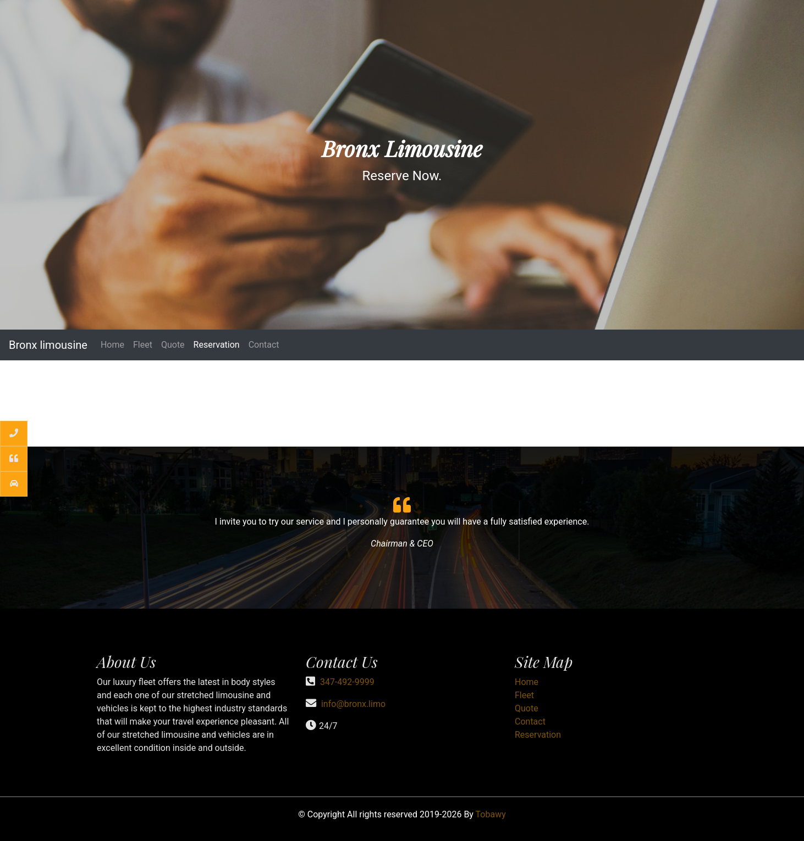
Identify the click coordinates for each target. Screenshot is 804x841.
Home (112, 344)
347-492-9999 (347, 682)
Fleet (142, 344)
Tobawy (491, 814)
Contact (264, 344)
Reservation (217, 344)
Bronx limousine (48, 345)
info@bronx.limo (353, 704)
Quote (173, 344)
